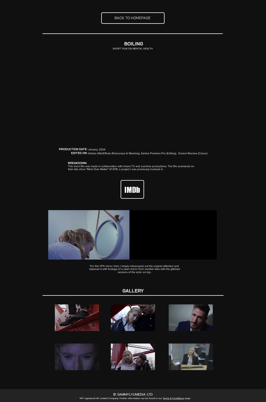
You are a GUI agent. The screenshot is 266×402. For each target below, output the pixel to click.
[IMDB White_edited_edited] (132, 189)
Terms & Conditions (173, 398)
